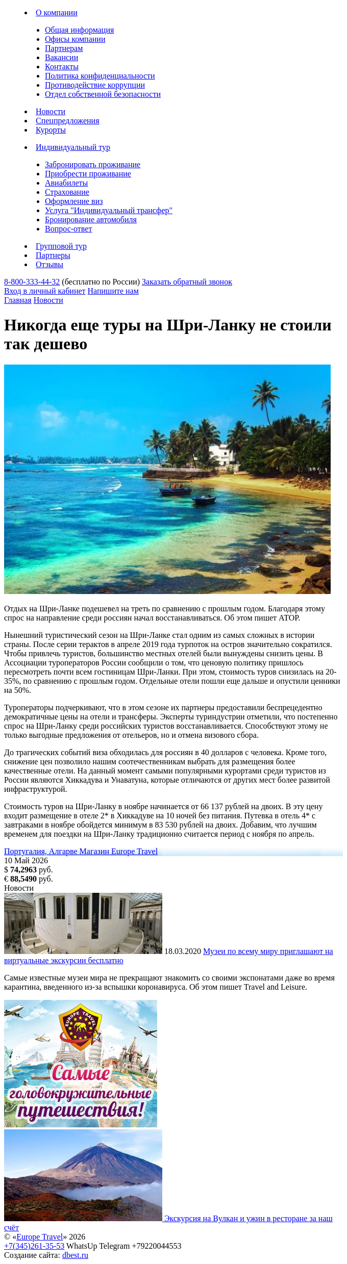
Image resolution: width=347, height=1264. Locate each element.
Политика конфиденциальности (100, 75)
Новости (50, 111)
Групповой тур (61, 246)
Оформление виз (74, 201)
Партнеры (53, 255)
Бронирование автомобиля (91, 219)
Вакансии (61, 57)
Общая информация (79, 29)
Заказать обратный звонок (187, 281)
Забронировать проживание (92, 164)
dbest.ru (75, 1255)
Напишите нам (113, 291)
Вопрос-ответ (68, 228)
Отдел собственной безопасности (103, 94)
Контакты (62, 66)
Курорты (51, 129)
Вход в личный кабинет (45, 291)
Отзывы (49, 264)
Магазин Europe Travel (119, 851)
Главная (18, 300)
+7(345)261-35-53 (34, 1246)
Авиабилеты (66, 182)
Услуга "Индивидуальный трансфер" (108, 210)
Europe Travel (39, 1236)
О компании (57, 12)
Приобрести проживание (88, 173)
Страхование (67, 192)
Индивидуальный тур (73, 147)
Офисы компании (75, 39)
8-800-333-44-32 (32, 281)
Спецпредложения (68, 120)
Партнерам (64, 48)
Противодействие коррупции (95, 85)
